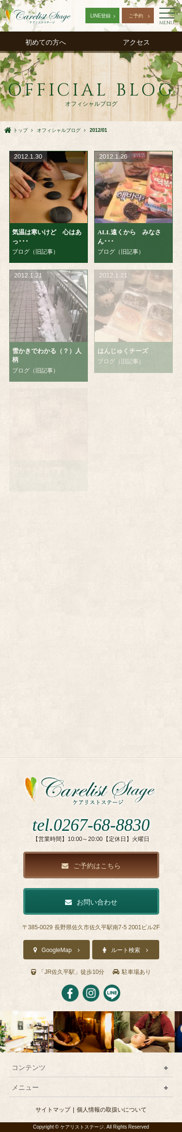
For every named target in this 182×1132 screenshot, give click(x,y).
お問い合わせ (91, 902)
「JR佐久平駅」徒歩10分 (67, 972)
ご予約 (136, 15)
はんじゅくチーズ (123, 351)
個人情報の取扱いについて (112, 1110)
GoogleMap (57, 950)
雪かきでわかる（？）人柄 (47, 355)
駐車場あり (132, 972)
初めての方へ (45, 42)
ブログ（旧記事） (35, 251)
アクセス (136, 42)
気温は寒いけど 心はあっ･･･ (47, 236)
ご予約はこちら (91, 866)
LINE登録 (100, 15)
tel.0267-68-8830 (90, 825)
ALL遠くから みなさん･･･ (129, 236)
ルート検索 (125, 950)
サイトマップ (52, 1110)
